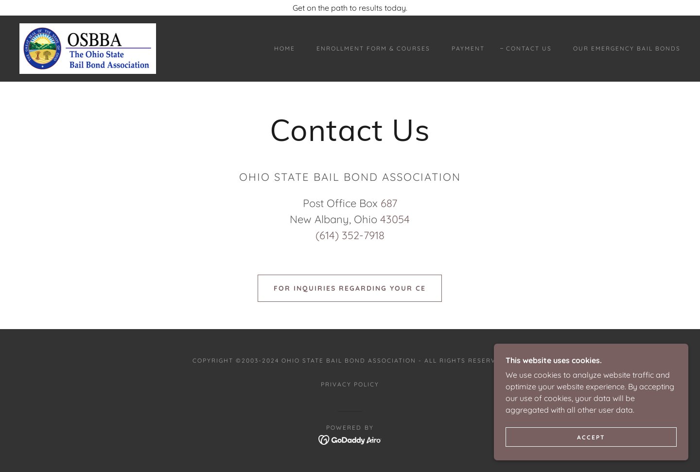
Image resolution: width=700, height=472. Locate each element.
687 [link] (389, 203)
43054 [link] (395, 219)
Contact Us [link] (529, 48)
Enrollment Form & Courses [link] (373, 48)
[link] (87, 47)
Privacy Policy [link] (350, 384)
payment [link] (468, 48)
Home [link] (284, 48)
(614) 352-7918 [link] (350, 235)
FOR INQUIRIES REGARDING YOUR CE (350, 288)
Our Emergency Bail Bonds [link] (627, 48)
